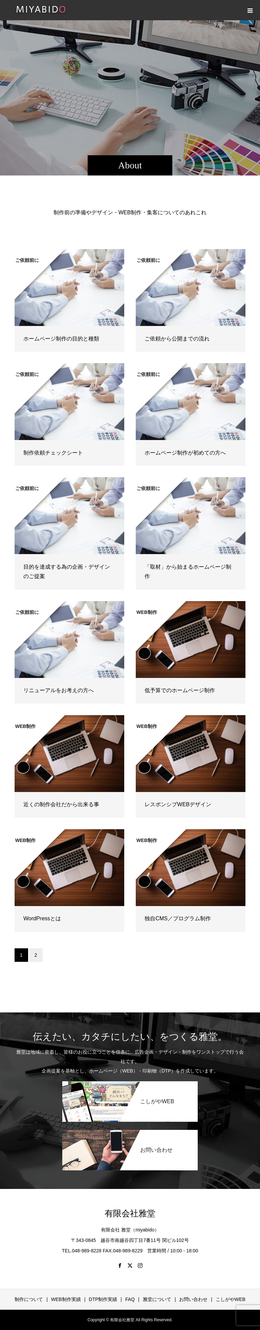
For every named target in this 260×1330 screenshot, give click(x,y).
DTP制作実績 (103, 1299)
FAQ (130, 1299)
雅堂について (157, 1299)
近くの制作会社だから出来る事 (61, 804)
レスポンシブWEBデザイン (178, 804)
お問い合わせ (193, 1299)
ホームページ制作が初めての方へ (185, 453)
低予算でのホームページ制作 (180, 690)
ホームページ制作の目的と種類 (61, 339)
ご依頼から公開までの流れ (177, 339)
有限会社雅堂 (130, 1213)
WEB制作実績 (66, 1299)
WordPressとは (42, 918)
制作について (29, 1299)
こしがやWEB (230, 1299)
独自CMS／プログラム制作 (178, 918)
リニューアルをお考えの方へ (58, 690)
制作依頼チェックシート (53, 453)
